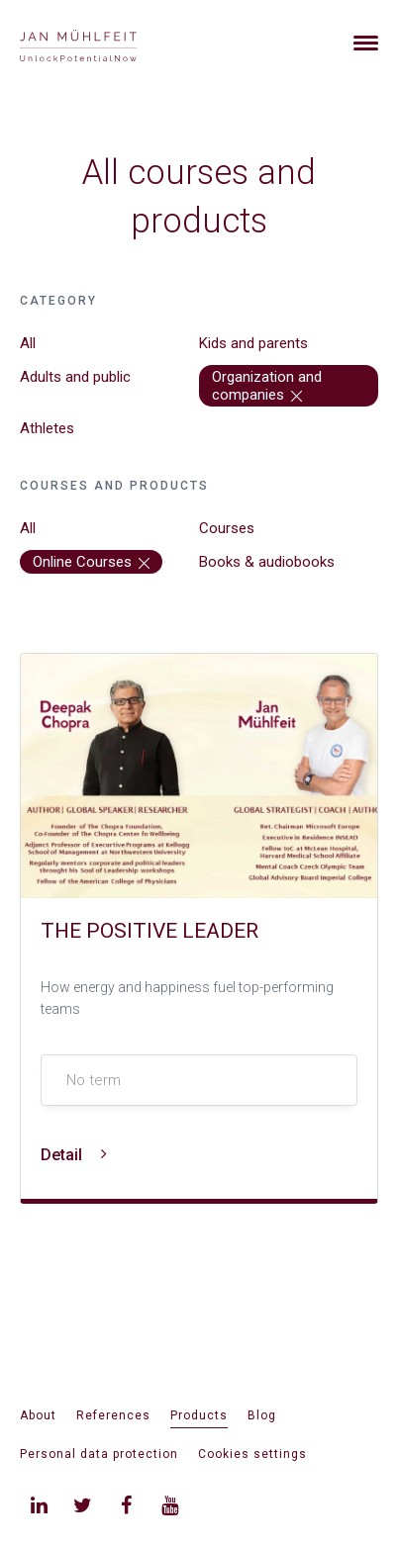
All (28, 343)
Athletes (47, 428)
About (38, 1415)
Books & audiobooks (267, 562)
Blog (262, 1415)
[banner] (101, 43)
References (113, 1415)
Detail (74, 1154)
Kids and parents (253, 343)
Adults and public (75, 377)
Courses (226, 528)
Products (199, 1415)
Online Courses (91, 562)
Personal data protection (99, 1454)
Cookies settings (252, 1454)
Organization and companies (267, 386)
